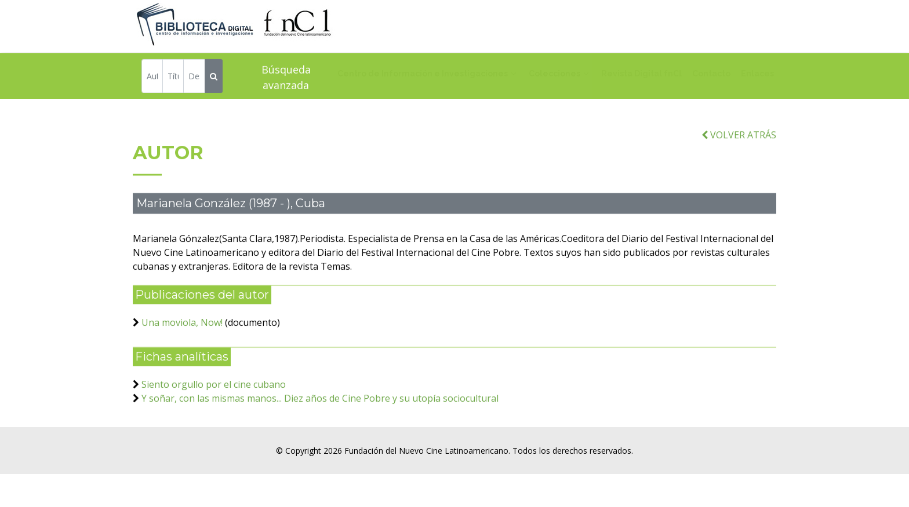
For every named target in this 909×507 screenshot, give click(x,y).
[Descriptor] (194, 77)
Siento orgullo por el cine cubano (213, 393)
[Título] (173, 77)
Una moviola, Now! (182, 331)
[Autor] (152, 77)
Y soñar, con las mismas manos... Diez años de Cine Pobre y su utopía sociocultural (320, 407)
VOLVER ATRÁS (738, 143)
